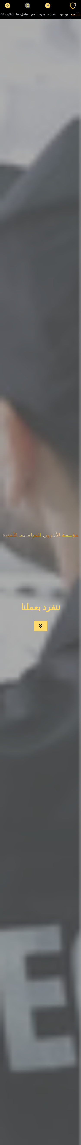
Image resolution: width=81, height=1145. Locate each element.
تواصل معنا (22, 14)
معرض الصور (38, 14)
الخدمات (52, 14)
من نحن (64, 14)
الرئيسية (75, 14)
